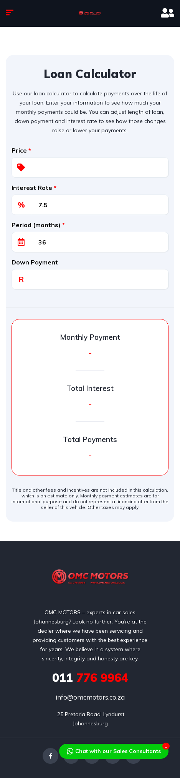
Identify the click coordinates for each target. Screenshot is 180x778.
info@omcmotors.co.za (90, 697)
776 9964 (90, 677)
